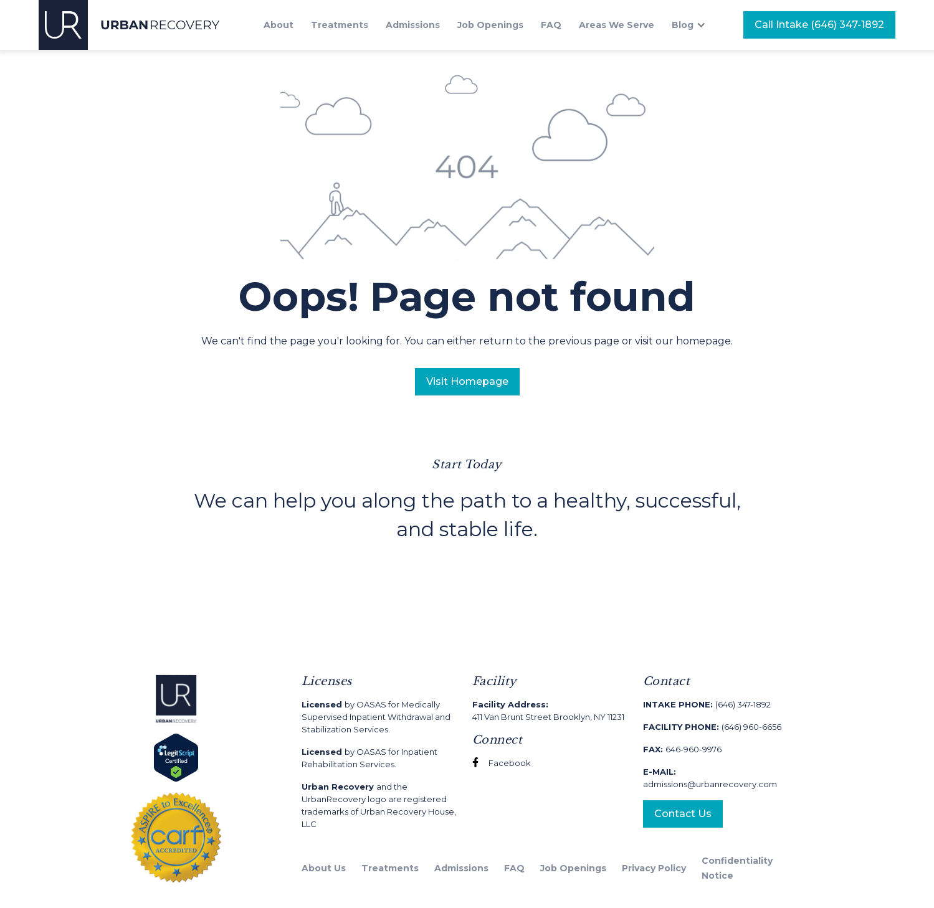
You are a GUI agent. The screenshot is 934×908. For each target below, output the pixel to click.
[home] (129, 25)
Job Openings (490, 25)
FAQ (551, 25)
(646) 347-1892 (707, 704)
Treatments (339, 25)
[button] (695, 25)
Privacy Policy (654, 868)
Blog (682, 25)
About (278, 25)
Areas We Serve (616, 25)
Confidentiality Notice (737, 868)
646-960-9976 (682, 749)
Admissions (413, 25)
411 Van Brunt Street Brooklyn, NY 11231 (548, 710)
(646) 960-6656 (712, 727)
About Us (324, 868)
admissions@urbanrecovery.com (710, 778)
